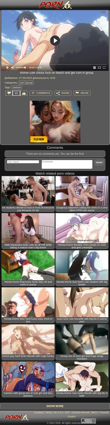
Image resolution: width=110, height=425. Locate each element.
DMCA (94, 412)
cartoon (16, 87)
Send (99, 162)
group (29, 82)
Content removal (80, 412)
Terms (48, 412)
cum (21, 82)
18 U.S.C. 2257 (62, 412)
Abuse (84, 93)
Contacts (39, 412)
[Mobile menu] (3, 4)
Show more (55, 406)
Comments (43, 93)
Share (65, 93)
